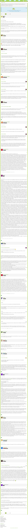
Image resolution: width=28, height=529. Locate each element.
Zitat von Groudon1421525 (5, 247)
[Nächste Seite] (10, 14)
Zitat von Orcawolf (4, 53)
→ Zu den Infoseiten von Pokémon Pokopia (14, 11)
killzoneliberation (8, 293)
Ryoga (7, 328)
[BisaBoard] (1, 1)
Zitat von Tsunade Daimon (5, 465)
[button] (27, 1)
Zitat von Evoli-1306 (4, 357)
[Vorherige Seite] (1, 14)
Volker (22, 466)
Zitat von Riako (3, 81)
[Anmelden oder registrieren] (25, 1)
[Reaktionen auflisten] (2, 74)
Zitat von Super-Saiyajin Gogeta (6, 106)
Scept (18, 466)
